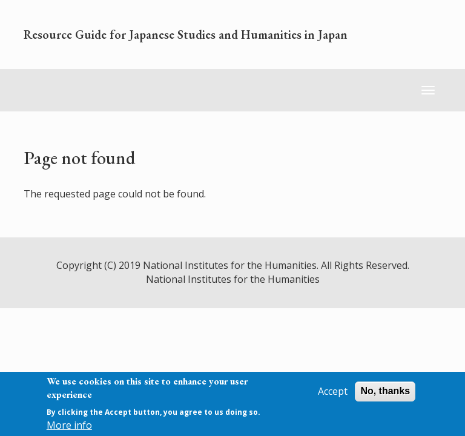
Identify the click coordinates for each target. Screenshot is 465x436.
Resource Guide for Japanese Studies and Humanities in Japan (186, 34)
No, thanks (385, 391)
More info (69, 425)
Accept (333, 391)
